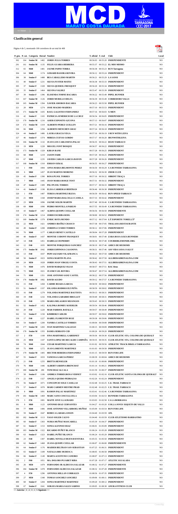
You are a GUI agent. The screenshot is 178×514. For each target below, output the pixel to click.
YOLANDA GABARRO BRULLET (63, 297)
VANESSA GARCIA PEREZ (60, 357)
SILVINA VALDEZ (56, 90)
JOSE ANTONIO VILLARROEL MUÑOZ (67, 409)
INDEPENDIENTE (117, 60)
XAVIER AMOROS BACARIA (61, 103)
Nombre (51, 56)
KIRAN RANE (54, 150)
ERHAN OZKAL (55, 163)
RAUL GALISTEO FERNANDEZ (63, 112)
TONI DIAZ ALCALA (57, 370)
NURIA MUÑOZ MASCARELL (62, 421)
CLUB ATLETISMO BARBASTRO (124, 417)
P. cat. (24, 56)
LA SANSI (113, 77)
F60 (30, 168)
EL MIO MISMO (116, 64)
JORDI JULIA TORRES (58, 60)
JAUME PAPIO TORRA (58, 69)
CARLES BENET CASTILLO (61, 232)
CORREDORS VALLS (118, 99)
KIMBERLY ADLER (57, 314)
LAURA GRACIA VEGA (58, 133)
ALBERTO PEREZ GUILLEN (61, 125)
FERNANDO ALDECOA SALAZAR (64, 469)
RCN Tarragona (115, 69)
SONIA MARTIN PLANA (59, 258)
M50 (31, 107)
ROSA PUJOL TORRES (58, 176)
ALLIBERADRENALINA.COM (123, 258)
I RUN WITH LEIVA (118, 133)
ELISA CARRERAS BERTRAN (62, 189)
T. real (102, 56)
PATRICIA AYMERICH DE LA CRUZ (65, 116)
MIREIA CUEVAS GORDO (60, 137)
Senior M (33, 60)
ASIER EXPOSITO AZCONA (61, 120)
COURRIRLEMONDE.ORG (121, 241)
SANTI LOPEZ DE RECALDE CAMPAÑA (67, 340)
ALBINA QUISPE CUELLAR (61, 211)
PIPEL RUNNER (116, 94)
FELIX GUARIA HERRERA (60, 64)
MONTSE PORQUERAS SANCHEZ (64, 245)
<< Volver (22, 31)
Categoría (33, 56)
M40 (31, 69)
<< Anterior (19, 490)
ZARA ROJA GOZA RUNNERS (123, 236)
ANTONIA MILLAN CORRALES (63, 473)
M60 (31, 172)
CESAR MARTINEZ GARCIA (61, 344)
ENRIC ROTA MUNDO (58, 219)
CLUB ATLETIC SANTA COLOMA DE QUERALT (132, 374)
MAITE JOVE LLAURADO (60, 400)
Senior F (33, 77)
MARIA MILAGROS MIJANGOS (63, 301)
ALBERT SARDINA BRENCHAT (63, 365)
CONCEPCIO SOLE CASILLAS (62, 383)
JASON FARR (54, 155)
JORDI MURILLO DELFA (60, 99)
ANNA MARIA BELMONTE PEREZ (64, 168)
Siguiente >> (44, 490)
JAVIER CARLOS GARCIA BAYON (64, 159)
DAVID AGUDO (54, 279)
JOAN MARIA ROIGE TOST (61, 180)
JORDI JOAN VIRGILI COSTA (62, 262)
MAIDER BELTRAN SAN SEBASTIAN (65, 447)
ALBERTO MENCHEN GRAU (61, 129)
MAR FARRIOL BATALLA (60, 310)
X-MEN (111, 112)
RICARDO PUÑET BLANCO (61, 430)
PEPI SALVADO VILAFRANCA (62, 254)
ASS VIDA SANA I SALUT (120, 249)
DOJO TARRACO (116, 142)
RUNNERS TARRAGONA (120, 396)
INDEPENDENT (116, 73)
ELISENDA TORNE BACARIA (62, 94)
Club (110, 56)
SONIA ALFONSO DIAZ (59, 426)
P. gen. (17, 56)
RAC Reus (113, 267)
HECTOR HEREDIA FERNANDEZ (64, 353)
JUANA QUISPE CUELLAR (60, 443)
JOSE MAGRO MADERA (59, 107)
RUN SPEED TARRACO (119, 193)
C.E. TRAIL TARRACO (119, 383)
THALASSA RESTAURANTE (122, 223)
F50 (30, 193)
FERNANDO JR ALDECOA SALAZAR (65, 464)
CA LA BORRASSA (117, 400)
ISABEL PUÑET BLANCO (59, 434)
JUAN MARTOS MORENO (60, 172)
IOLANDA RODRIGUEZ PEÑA (62, 288)
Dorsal (43, 56)
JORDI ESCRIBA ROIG (58, 215)
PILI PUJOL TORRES (57, 185)
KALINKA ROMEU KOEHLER (62, 305)
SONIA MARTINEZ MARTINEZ (62, 482)
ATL (110, 413)
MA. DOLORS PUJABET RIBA (62, 460)
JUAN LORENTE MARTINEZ (61, 348)
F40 (30, 241)
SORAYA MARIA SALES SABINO (63, 486)
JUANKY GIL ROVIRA (58, 271)
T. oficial (93, 56)
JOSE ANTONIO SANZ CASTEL (63, 275)
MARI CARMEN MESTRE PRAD (63, 387)
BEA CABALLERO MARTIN (61, 77)
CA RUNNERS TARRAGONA (122, 168)
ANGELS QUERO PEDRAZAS (62, 378)
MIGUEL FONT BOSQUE (59, 146)
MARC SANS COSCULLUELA (62, 396)
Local (161, 56)
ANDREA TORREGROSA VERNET (64, 374)
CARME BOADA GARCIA (60, 284)
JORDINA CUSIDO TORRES (61, 228)
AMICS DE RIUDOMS (119, 245)
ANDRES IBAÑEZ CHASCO (61, 223)
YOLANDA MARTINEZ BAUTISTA (64, 292)
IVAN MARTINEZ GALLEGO (61, 327)
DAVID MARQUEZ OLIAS (60, 267)
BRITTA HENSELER (57, 361)
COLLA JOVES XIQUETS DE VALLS (126, 404)
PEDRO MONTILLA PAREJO (61, 206)
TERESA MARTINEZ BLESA (61, 193)
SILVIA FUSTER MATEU (59, 81)
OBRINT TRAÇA (116, 176)
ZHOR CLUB (114, 172)
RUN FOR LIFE (115, 353)
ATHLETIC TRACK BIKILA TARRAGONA (129, 344)
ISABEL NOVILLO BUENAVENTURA (65, 439)
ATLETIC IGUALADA (119, 460)
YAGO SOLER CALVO (58, 417)
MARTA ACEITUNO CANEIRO (62, 456)
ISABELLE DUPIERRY (58, 241)
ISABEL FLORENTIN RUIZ (60, 318)
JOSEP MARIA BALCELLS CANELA (65, 198)
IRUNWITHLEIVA (117, 137)
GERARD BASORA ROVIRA (61, 73)
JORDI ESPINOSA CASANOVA (62, 249)
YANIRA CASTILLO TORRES (61, 322)
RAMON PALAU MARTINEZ (61, 391)
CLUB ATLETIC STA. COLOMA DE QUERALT (131, 335)
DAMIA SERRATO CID (58, 331)
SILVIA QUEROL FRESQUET (61, 86)
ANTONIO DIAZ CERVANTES (62, 404)
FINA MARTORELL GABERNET (63, 335)
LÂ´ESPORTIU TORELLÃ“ (121, 219)
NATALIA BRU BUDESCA (60, 452)
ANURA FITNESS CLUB (120, 486)
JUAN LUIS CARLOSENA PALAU (63, 142)
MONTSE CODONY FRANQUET (63, 236)
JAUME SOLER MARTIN (59, 202)
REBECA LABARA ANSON (60, 413)
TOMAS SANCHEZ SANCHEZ (62, 477)
